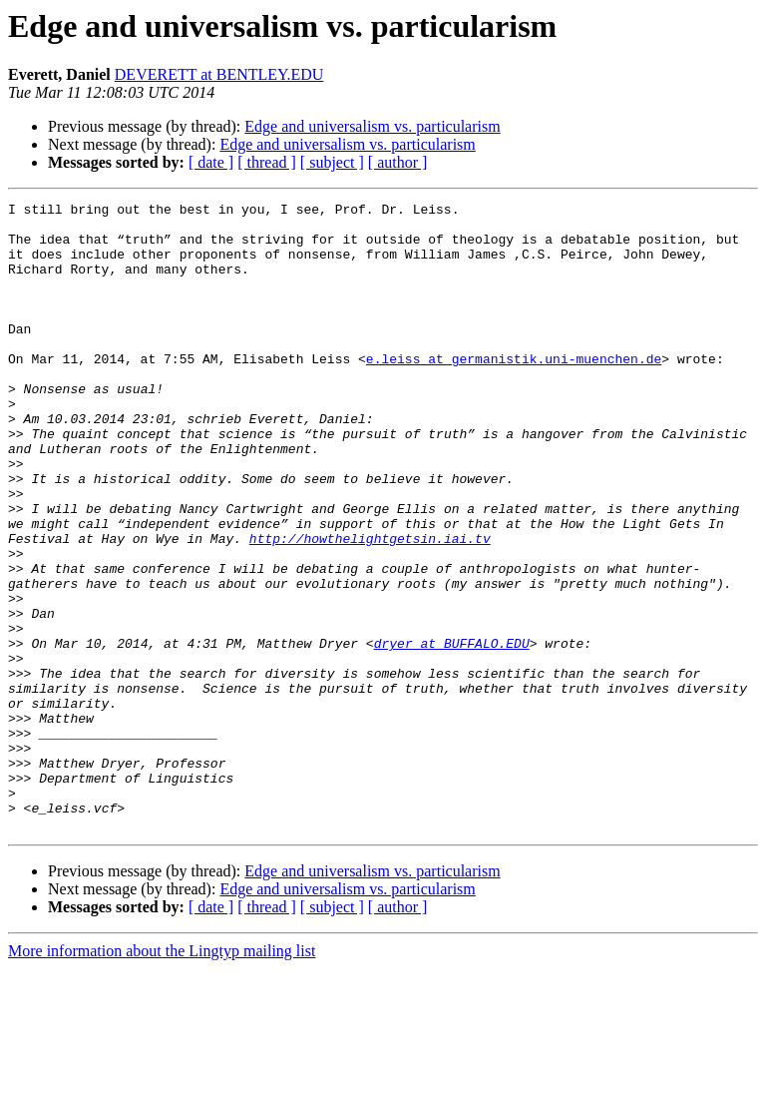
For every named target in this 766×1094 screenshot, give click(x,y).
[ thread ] (266, 162)
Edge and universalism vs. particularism (372, 126)
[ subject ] (332, 162)
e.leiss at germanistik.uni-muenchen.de (513, 391)
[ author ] (398, 162)
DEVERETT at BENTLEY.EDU (219, 74)
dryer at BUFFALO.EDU (452, 733)
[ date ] (211, 162)
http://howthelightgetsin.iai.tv (370, 607)
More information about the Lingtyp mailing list (161, 1076)
